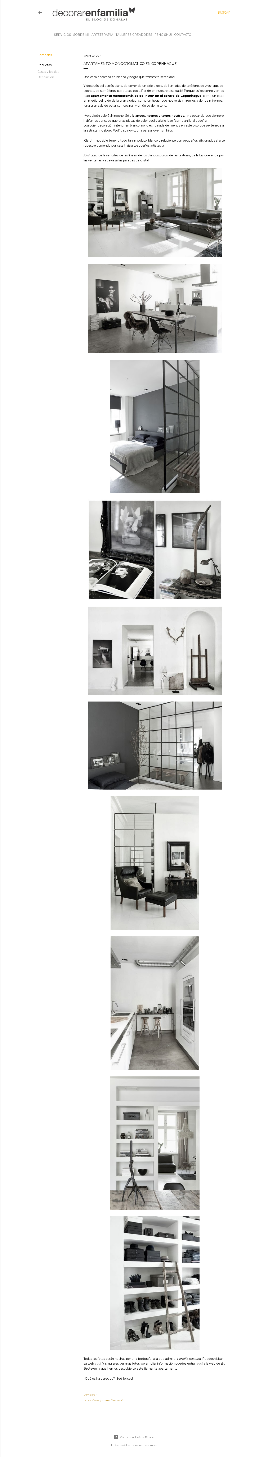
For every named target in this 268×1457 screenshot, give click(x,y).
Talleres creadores (132, 35)
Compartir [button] (44, 55)
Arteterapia (101, 35)
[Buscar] (224, 13)
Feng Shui (161, 35)
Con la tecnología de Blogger (134, 1437)
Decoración (45, 77)
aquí (98, 1363)
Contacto (181, 35)
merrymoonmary (146, 1445)
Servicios (61, 35)
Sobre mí (80, 35)
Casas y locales (48, 72)
